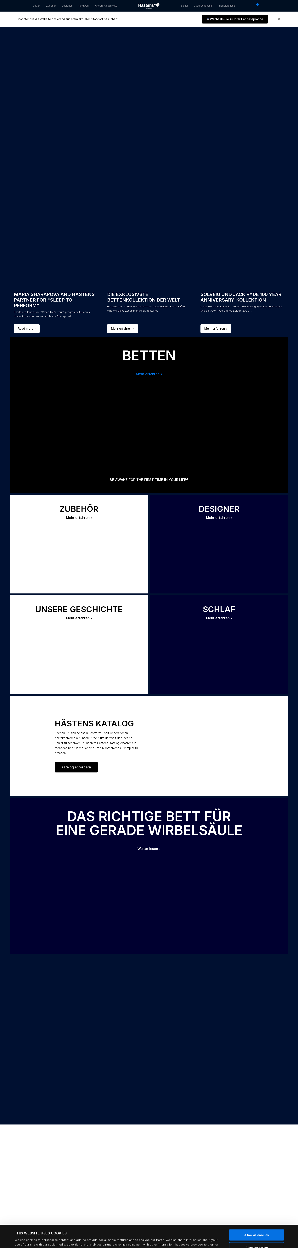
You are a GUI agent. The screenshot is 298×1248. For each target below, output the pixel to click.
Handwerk (83, 5)
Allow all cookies (256, 1212)
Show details (172, 1239)
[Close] (279, 19)
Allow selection (256, 1225)
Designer (67, 5)
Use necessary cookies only (256, 1238)
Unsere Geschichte (106, 5)
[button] (235, 19)
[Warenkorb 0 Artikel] (256, 5)
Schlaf (184, 5)
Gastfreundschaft (203, 5)
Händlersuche (227, 5)
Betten (36, 5)
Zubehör (51, 5)
